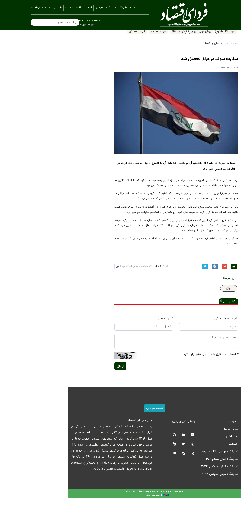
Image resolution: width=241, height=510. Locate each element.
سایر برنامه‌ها (38, 8)
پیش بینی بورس (173, 37)
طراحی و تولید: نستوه (123, 507)
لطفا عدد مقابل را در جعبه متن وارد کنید (183, 367)
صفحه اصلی (203, 49)
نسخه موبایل (120, 420)
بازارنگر (123, 8)
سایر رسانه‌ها (184, 49)
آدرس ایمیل (133, 331)
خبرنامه (205, 456)
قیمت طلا (150, 37)
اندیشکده (111, 8)
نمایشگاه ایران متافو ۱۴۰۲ (193, 471)
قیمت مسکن (109, 37)
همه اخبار (204, 449)
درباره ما (205, 434)
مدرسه (69, 8)
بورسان (99, 8)
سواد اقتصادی (198, 37)
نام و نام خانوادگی (198, 331)
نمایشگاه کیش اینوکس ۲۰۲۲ (192, 486)
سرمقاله (134, 8)
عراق (201, 301)
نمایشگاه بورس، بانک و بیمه (192, 464)
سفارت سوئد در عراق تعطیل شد (181, 65)
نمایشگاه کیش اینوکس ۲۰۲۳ (191, 479)
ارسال (82, 378)
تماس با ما (203, 441)
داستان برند (55, 8)
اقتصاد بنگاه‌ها (84, 8)
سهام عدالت (130, 37)
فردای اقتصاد (182, 14)
